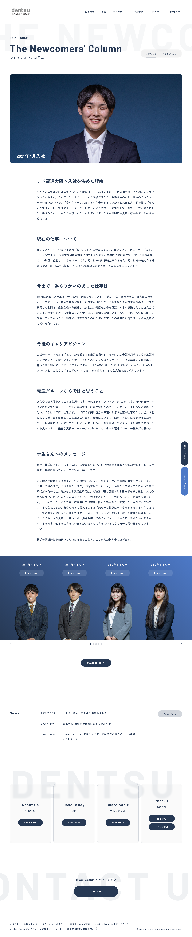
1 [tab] (91, 644)
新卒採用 (24, 38)
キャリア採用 (169, 53)
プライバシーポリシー (53, 924)
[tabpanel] (31, 598)
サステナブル (120, 11)
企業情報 (89, 11)
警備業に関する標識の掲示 (80, 928)
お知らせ (154, 11)
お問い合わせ (173, 11)
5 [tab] (101, 644)
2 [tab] (93, 644)
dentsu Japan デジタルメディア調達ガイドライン (36, 928)
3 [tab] (96, 644)
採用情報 (138, 11)
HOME (13, 38)
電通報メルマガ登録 (80, 924)
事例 (103, 11)
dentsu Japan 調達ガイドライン (112, 924)
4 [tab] (99, 644)
